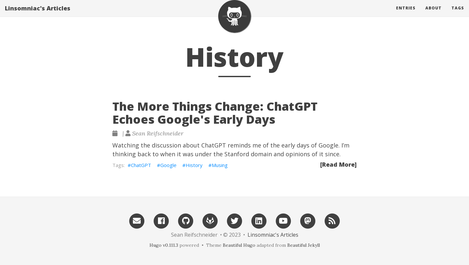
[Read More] (338, 164)
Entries (406, 14)
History (194, 165)
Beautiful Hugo (239, 245)
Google (168, 165)
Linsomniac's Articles (37, 15)
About (433, 14)
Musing (220, 165)
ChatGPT (141, 165)
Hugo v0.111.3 (163, 245)
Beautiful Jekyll (303, 245)
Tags (457, 14)
